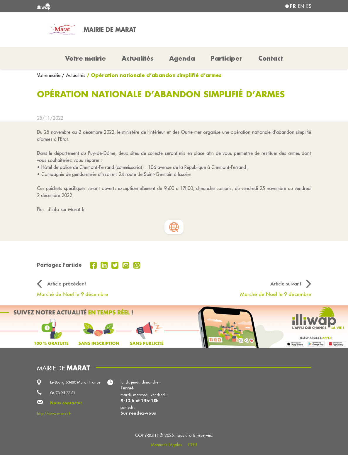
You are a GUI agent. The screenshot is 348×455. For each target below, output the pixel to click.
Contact (270, 58)
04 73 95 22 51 (62, 392)
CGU (192, 444)
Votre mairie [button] (85, 58)
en (301, 6)
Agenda (182, 58)
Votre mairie (49, 75)
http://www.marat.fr (54, 413)
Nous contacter (66, 403)
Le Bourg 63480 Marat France (75, 382)
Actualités (138, 58)
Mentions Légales (166, 444)
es (308, 6)
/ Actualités (73, 75)
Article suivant (285, 283)
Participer (226, 58)
